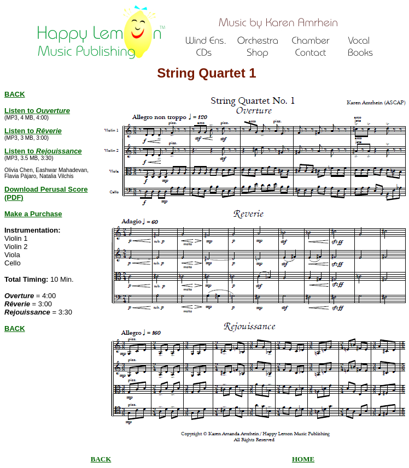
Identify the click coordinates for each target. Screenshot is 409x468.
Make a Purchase (33, 214)
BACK (14, 328)
